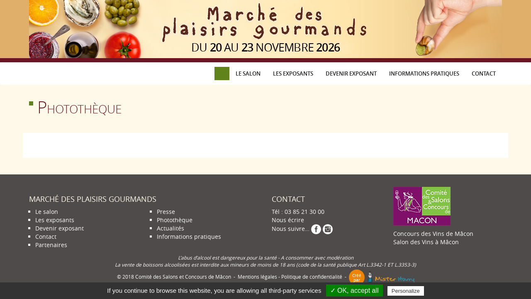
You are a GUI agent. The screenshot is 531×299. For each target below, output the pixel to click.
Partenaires (51, 245)
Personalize (406, 291)
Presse (166, 212)
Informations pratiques (424, 73)
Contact (484, 73)
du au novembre (265, 47)
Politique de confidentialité (311, 277)
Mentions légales (257, 277)
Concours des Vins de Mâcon (433, 234)
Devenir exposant (351, 73)
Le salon (248, 73)
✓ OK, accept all (354, 290)
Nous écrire (288, 220)
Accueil (221, 73)
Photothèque (174, 220)
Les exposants (293, 73)
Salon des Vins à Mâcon (426, 242)
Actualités (170, 228)
